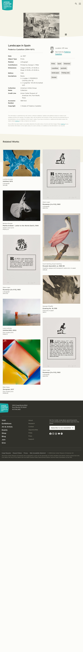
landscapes (55, 73)
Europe (54, 77)
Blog (4, 436)
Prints (53, 63)
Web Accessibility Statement (38, 453)
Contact (31, 426)
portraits (63, 68)
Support (31, 439)
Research (31, 423)
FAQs (30, 433)
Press (30, 436)
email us (17, 121)
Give (4, 443)
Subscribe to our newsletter (61, 428)
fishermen (67, 63)
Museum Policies (17, 453)
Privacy (26, 453)
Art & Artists (7, 427)
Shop (4, 433)
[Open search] (76, 4)
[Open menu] (80, 4)
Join (3, 440)
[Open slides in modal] (66, 34)
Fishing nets (66, 73)
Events (4, 430)
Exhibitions (6, 423)
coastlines (55, 68)
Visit (4, 420)
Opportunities (33, 430)
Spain (59, 63)
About (30, 420)
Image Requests (6, 453)
